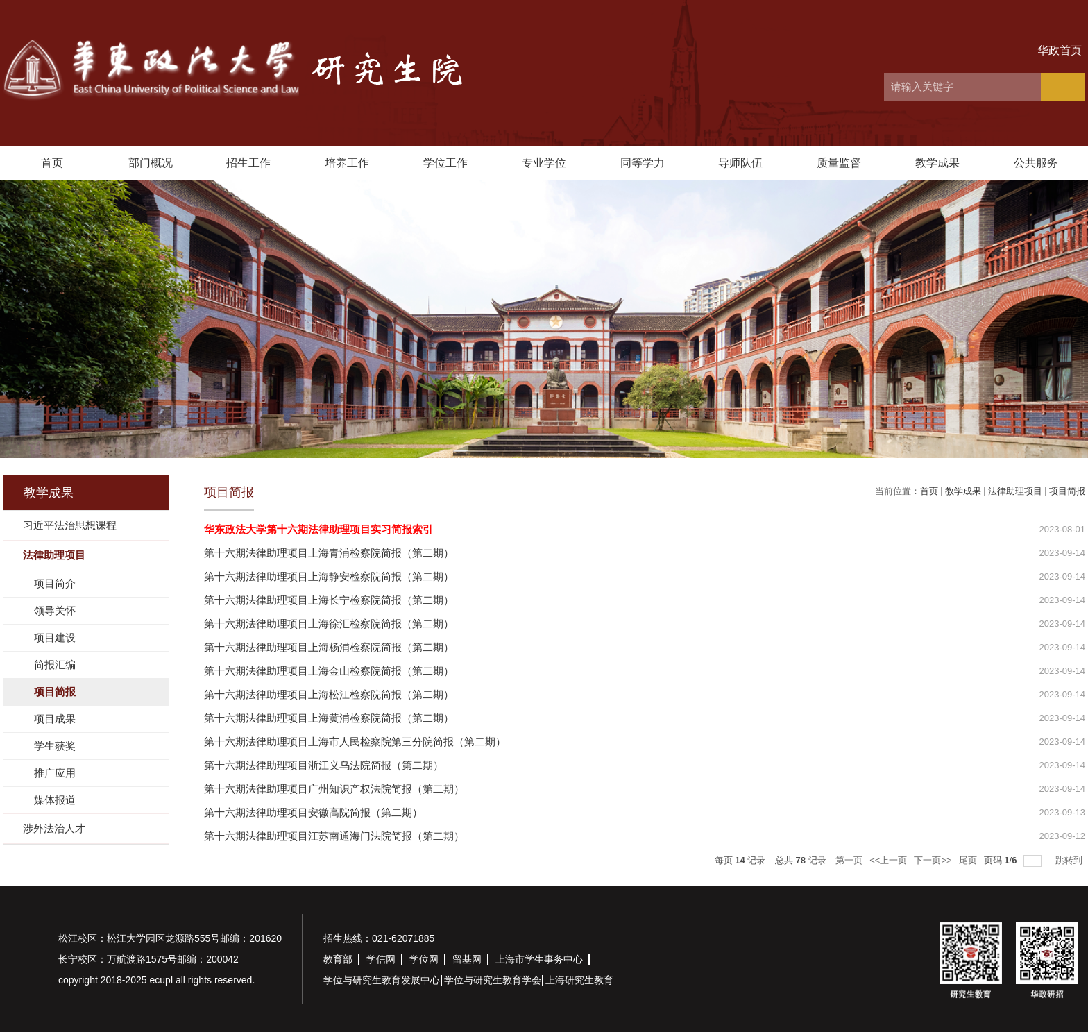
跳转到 (1070, 860)
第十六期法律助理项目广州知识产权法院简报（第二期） (334, 789)
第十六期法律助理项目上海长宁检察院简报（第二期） (329, 600)
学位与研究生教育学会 (492, 980)
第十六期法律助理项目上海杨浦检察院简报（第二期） (329, 647)
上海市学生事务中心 (539, 959)
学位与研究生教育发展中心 (381, 980)
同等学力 (642, 163)
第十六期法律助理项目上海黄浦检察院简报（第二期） (329, 718)
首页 (52, 163)
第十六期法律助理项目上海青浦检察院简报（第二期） (329, 553)
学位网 (424, 959)
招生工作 (248, 163)
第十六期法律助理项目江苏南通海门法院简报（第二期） (334, 836)
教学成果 (937, 163)
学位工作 (445, 163)
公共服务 (1036, 163)
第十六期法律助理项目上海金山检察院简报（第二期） (329, 671)
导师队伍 (740, 163)
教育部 (337, 959)
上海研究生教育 (579, 980)
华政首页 (1059, 50)
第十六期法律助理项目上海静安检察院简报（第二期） (329, 576)
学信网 (381, 959)
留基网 (467, 959)
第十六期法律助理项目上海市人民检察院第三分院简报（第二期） (355, 741)
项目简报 (1067, 491)
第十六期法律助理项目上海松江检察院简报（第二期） (329, 694)
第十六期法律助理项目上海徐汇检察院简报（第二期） (329, 623)
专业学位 (544, 163)
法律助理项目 (1015, 491)
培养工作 (347, 163)
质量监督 (839, 163)
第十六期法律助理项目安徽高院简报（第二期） (313, 812)
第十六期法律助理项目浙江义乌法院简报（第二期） (323, 765)
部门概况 (150, 163)
